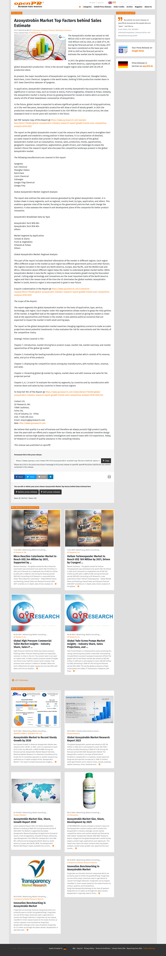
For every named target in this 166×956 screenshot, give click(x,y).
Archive (130, 7)
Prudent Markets (20, 815)
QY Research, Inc (35, 33)
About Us (148, 7)
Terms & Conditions (103, 948)
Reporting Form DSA (134, 948)
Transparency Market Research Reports (28, 899)
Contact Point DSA (118, 948)
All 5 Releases (19, 680)
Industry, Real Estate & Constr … (88, 731)
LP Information (72, 815)
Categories (87, 7)
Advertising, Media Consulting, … (35, 550)
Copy (106, 460)
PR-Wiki (92, 3)
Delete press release (26, 492)
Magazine (138, 7)
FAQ (74, 948)
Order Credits (119, 7)
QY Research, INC (20, 552)
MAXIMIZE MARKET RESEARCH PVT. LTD (28, 733)
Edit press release (50, 492)
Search (146, 3)
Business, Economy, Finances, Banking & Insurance (52, 30)
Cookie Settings (149, 948)
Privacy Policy (89, 948)
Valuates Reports (73, 733)
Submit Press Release (102, 7)
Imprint (100, 3)
